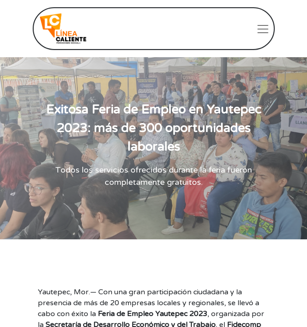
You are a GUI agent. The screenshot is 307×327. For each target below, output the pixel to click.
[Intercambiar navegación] (263, 28)
